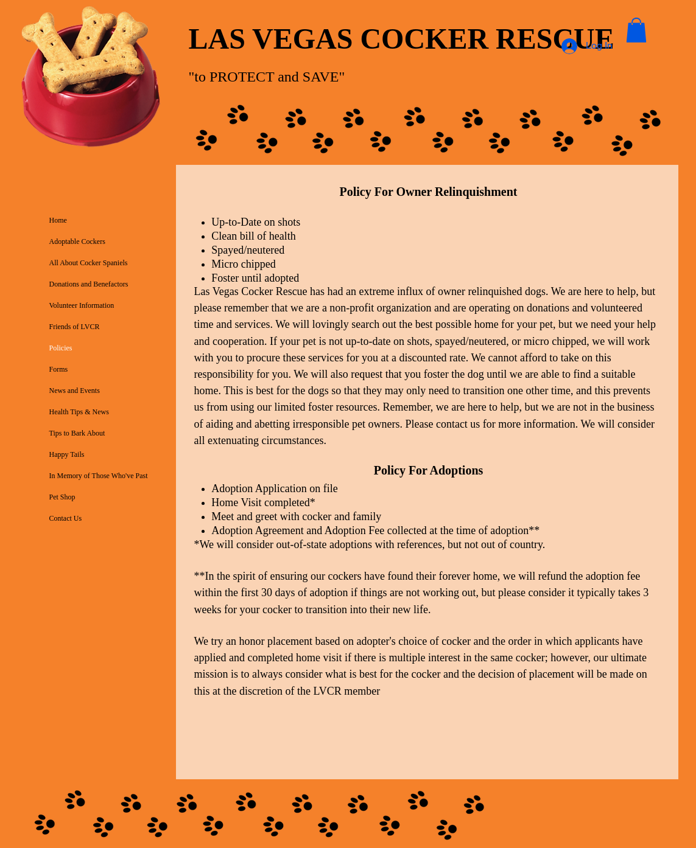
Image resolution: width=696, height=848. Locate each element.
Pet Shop (62, 497)
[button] (636, 30)
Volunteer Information (81, 305)
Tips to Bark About (77, 433)
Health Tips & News (79, 412)
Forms (58, 369)
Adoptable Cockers (77, 241)
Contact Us (65, 518)
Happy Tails (67, 454)
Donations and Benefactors (88, 284)
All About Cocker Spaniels (88, 263)
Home (58, 220)
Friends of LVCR (74, 326)
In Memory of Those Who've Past (98, 475)
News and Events (74, 390)
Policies (60, 348)
